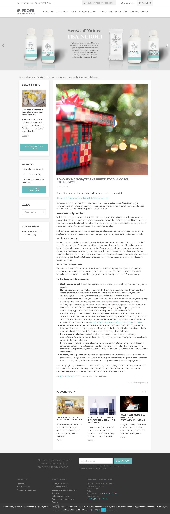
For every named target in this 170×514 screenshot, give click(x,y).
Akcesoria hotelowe (83, 12)
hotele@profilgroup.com (97, 498)
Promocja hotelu (140, 383)
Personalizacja (139, 12)
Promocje (21, 484)
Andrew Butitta (66, 376)
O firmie (55, 493)
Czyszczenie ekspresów (113, 12)
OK (103, 510)
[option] (85, 43)
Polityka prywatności (61, 496)
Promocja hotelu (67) (32, 174)
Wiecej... (25, 135)
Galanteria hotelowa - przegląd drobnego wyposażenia (33, 112)
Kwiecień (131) (30, 235)
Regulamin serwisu (60, 487)
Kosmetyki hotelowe (55, 12)
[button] (13, 43)
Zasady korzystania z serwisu (64, 490)
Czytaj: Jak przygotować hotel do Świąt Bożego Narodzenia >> (83, 198)
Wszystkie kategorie (33, 189)
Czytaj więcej (94, 509)
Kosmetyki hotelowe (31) (33, 169)
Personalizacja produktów (63, 499)
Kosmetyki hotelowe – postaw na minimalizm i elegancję (102, 420)
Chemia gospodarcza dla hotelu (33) (33, 180)
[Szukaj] (99, 2)
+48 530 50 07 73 (42, 3)
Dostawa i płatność (60, 484)
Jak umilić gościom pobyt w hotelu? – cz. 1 (70, 418)
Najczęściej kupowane (26, 490)
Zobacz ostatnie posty (34, 147)
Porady (55, 502)
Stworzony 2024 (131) (32, 231)
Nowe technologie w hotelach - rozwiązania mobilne (132, 417)
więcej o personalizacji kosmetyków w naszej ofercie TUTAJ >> (115, 322)
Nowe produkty (23, 487)
